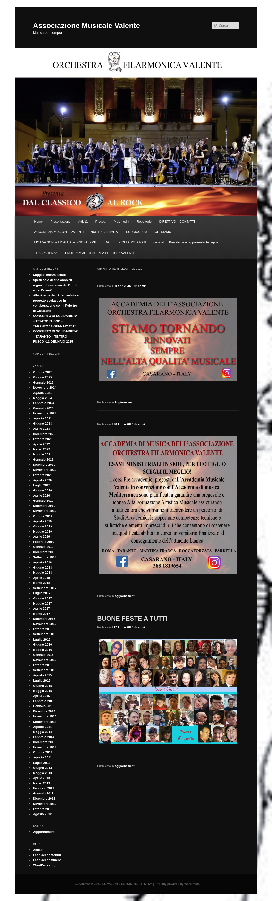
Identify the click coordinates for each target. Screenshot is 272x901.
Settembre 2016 (44, 634)
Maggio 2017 (42, 603)
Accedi (38, 850)
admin (142, 286)
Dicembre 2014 (44, 711)
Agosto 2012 (42, 814)
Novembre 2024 (44, 387)
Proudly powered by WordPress (178, 884)
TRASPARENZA (45, 253)
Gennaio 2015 (43, 706)
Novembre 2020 (44, 470)
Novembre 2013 (44, 747)
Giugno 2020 (42, 490)
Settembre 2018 (44, 557)
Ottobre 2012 (42, 809)
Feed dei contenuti (47, 855)
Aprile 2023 (41, 428)
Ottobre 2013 (42, 752)
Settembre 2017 (44, 588)
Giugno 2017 (42, 598)
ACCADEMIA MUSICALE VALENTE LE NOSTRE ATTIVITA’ (76, 232)
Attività (83, 221)
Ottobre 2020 (42, 475)
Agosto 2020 (42, 480)
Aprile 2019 (41, 536)
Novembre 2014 (44, 716)
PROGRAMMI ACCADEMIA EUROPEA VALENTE (100, 253)
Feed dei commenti (47, 860)
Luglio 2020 (42, 485)
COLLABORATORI (132, 242)
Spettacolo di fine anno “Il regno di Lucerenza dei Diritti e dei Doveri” (54, 285)
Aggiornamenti (125, 402)
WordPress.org (44, 865)
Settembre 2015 (44, 670)
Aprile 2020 (41, 495)
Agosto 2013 (42, 757)
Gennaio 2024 (43, 408)
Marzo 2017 (41, 614)
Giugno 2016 (42, 644)
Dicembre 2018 (44, 552)
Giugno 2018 (42, 567)
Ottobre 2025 (42, 372)
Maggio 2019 (42, 531)
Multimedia (121, 221)
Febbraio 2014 (43, 737)
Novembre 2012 (44, 804)
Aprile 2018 (41, 578)
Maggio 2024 (42, 398)
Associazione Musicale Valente (86, 25)
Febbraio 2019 (43, 542)
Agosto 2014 (42, 727)
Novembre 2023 (44, 413)
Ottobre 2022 (42, 439)
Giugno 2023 (42, 423)
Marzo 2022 (41, 449)
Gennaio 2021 (43, 459)
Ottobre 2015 (42, 665)
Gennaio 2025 (43, 382)
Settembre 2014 (44, 721)
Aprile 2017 (41, 608)
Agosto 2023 (42, 418)
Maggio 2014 (42, 732)
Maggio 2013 (42, 773)
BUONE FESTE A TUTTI (132, 618)
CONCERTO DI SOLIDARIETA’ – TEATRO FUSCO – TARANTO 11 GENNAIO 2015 (55, 321)
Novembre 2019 (44, 511)
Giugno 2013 (42, 768)
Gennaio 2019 (43, 547)
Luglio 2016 (42, 639)
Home (38, 221)
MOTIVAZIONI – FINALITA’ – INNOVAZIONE (65, 242)
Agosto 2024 (42, 393)
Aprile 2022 (41, 444)
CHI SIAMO (163, 232)
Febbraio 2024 (43, 403)
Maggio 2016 (42, 649)
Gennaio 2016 (43, 655)
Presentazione (60, 221)
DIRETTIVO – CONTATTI (177, 221)
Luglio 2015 (42, 680)
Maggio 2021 (42, 454)
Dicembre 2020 (44, 464)
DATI (108, 242)
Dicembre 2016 (44, 619)
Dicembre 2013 (44, 742)
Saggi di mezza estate (49, 275)
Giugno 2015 (42, 685)
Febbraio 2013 (43, 788)
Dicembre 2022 (44, 434)
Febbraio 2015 (43, 701)
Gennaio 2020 (43, 500)
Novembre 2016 (44, 624)
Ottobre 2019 (42, 516)
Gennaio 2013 (43, 793)
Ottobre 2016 (42, 629)
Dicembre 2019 (44, 506)
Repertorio (144, 221)
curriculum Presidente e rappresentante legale (185, 242)
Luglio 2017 (42, 593)
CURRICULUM (136, 232)
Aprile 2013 (41, 778)
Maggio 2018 (42, 572)
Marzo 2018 (41, 583)
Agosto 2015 (42, 675)
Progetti (100, 221)
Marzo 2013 (41, 783)
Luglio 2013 (42, 763)
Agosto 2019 (42, 521)
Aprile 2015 (41, 696)
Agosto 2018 (42, 562)
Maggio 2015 (42, 691)
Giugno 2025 (42, 377)
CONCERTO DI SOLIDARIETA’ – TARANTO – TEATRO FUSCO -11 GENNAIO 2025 (55, 336)
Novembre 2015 (44, 660)
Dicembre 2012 (44, 798)
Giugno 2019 (42, 526)
